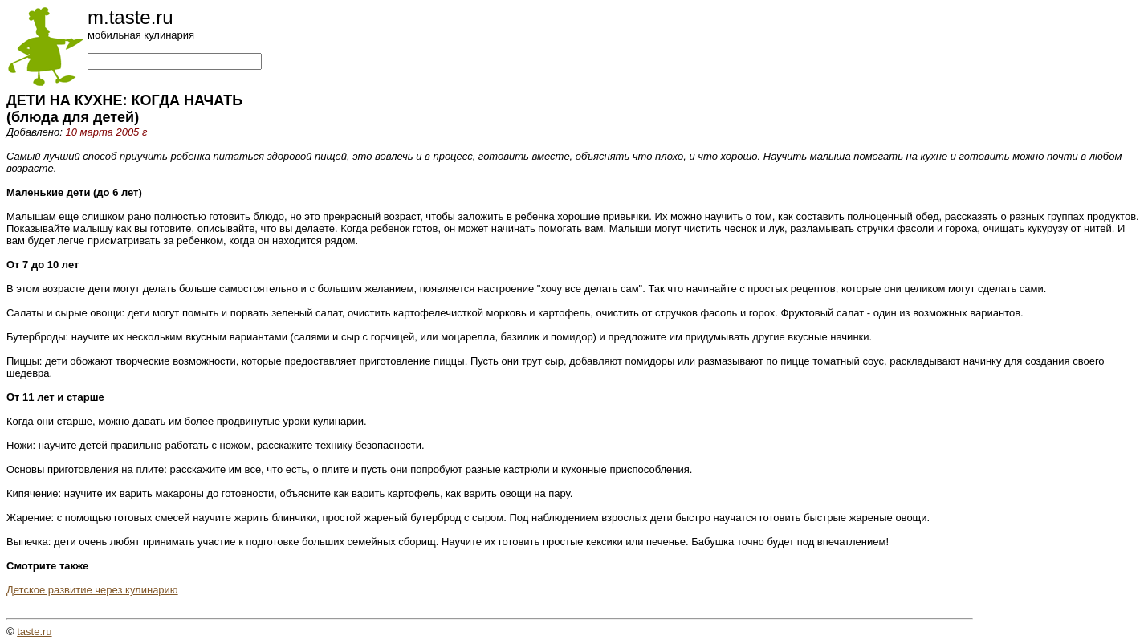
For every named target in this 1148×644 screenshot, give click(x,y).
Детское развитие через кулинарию (92, 590)
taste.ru (34, 632)
